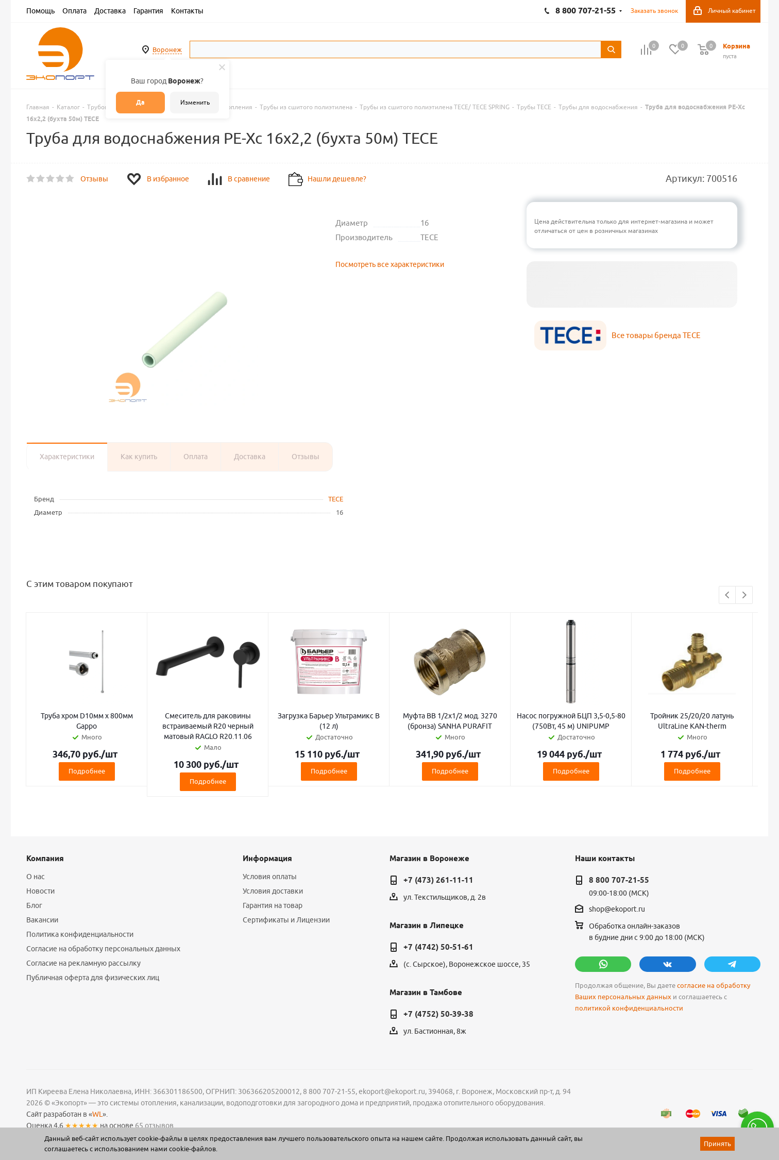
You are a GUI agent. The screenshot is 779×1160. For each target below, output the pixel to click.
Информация (267, 858)
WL (97, 1114)
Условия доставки (273, 891)
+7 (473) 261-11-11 (438, 880)
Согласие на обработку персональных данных (103, 949)
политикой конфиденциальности (629, 1008)
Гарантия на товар (272, 905)
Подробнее (87, 771)
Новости (40, 891)
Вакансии (42, 920)
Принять (717, 1143)
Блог (34, 905)
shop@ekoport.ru (617, 909)
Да (140, 102)
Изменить (195, 102)
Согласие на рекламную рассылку (83, 963)
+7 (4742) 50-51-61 (438, 947)
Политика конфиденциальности (79, 934)
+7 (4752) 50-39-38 (438, 1014)
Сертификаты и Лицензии (286, 920)
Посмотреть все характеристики (389, 264)
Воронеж (167, 49)
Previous (727, 595)
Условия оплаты (270, 876)
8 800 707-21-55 (619, 880)
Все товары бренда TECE (656, 335)
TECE (335, 499)
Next (744, 595)
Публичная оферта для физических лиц (92, 977)
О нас (35, 876)
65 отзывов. (155, 1125)
